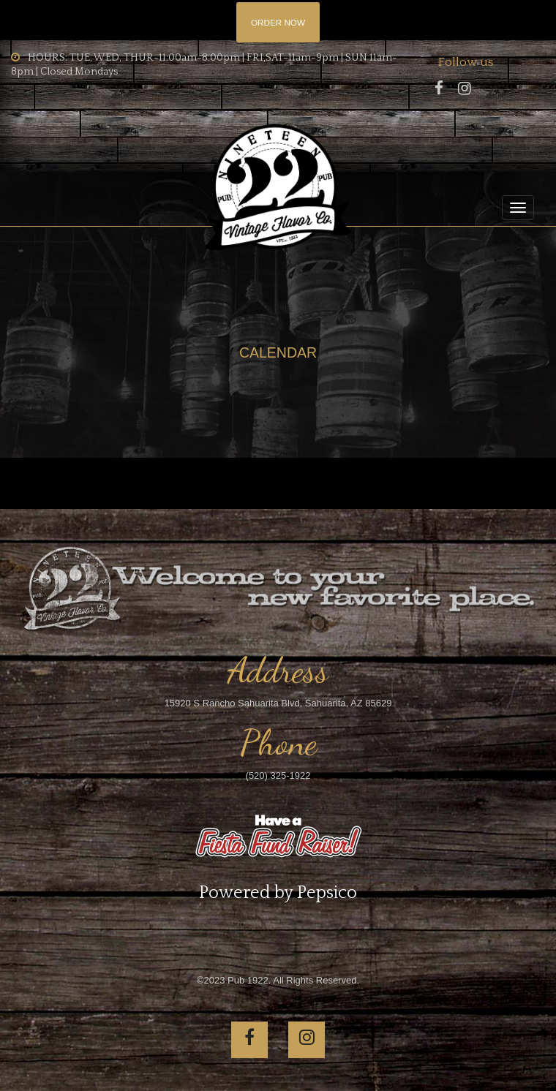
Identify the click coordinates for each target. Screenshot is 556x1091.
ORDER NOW (278, 22)
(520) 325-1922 (278, 775)
